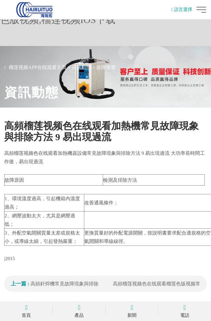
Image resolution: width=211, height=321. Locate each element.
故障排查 (106, 67)
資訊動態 (81, 67)
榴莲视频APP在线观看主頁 (37, 67)
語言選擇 (181, 9)
